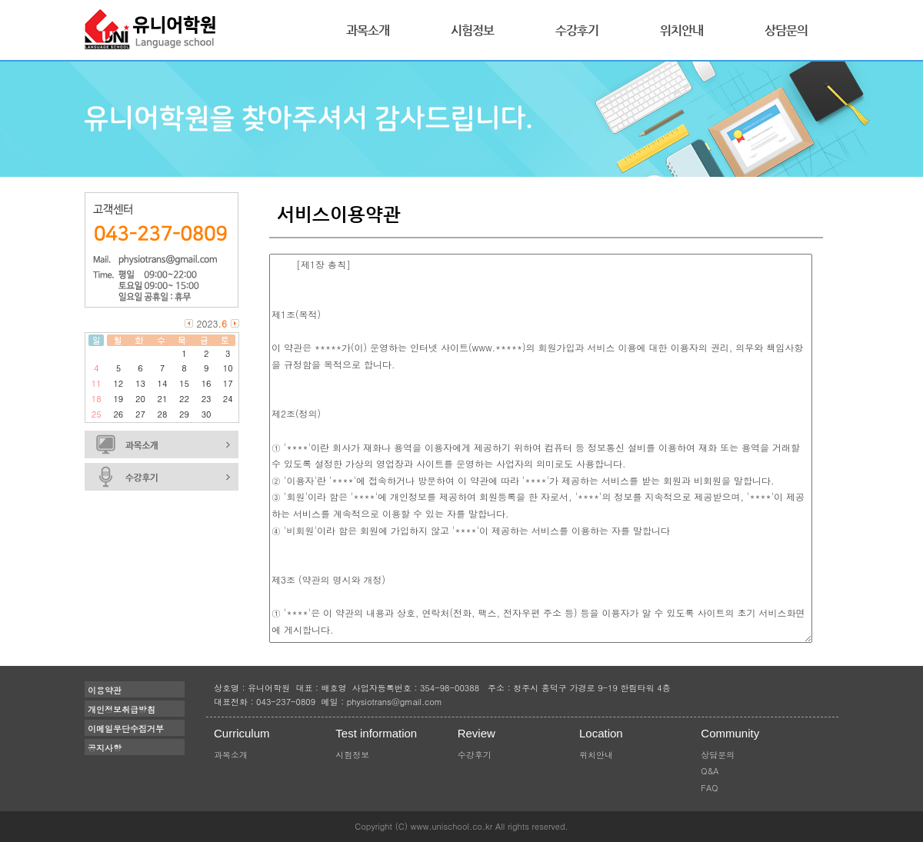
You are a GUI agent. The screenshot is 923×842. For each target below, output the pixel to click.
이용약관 (105, 690)
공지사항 (105, 748)
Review (476, 733)
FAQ (709, 788)
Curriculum (242, 733)
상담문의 (786, 30)
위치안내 (681, 30)
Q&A (709, 771)
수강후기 (576, 30)
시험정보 (472, 30)
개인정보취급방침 (121, 709)
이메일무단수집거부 (126, 728)
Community (730, 733)
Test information (376, 733)
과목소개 (367, 30)
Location (601, 733)
